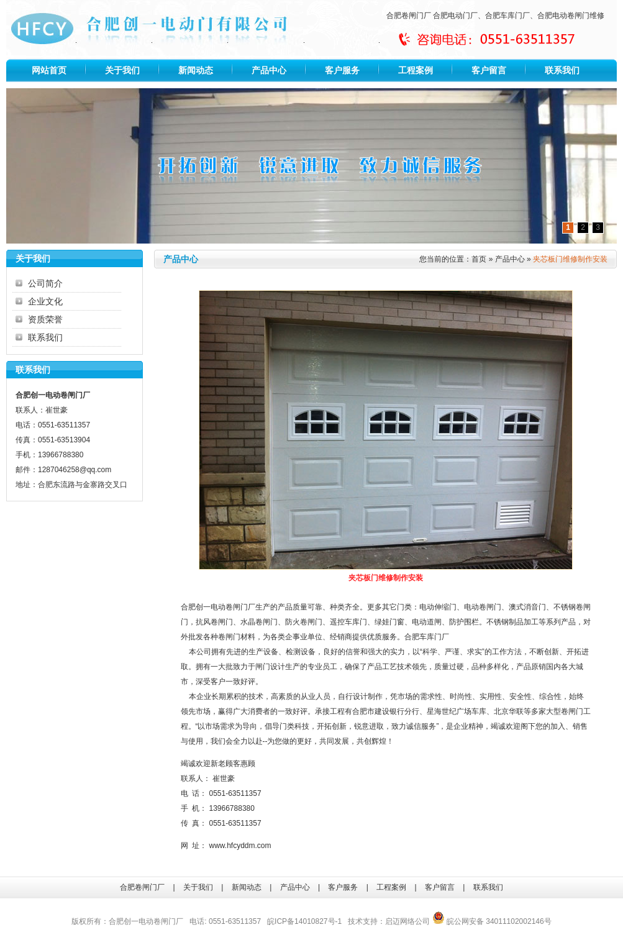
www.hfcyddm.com (240, 845)
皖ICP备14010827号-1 (304, 921)
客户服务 (342, 70)
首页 (478, 259)
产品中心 (269, 70)
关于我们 (122, 70)
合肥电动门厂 (455, 15)
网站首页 (49, 70)
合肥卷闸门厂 (408, 15)
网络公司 (415, 921)
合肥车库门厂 (507, 15)
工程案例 (415, 70)
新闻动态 (195, 70)
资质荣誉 (45, 319)
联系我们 (562, 70)
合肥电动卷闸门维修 (570, 15)
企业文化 (45, 301)
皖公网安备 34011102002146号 (492, 921)
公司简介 (45, 283)
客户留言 (488, 70)
